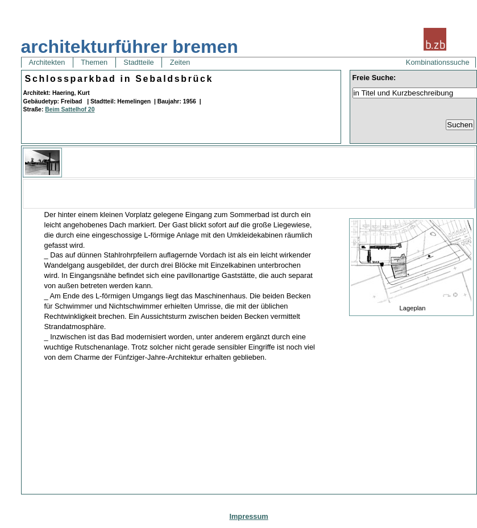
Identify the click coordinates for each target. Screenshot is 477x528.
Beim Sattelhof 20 (69, 109)
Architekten (47, 62)
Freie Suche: (374, 77)
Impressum (248, 516)
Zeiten (180, 62)
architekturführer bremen (129, 46)
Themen (94, 62)
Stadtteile (139, 62)
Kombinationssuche (438, 62)
